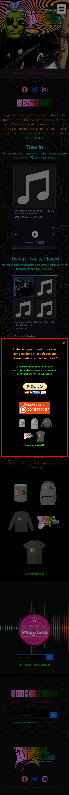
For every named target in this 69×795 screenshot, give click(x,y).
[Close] (64, 343)
